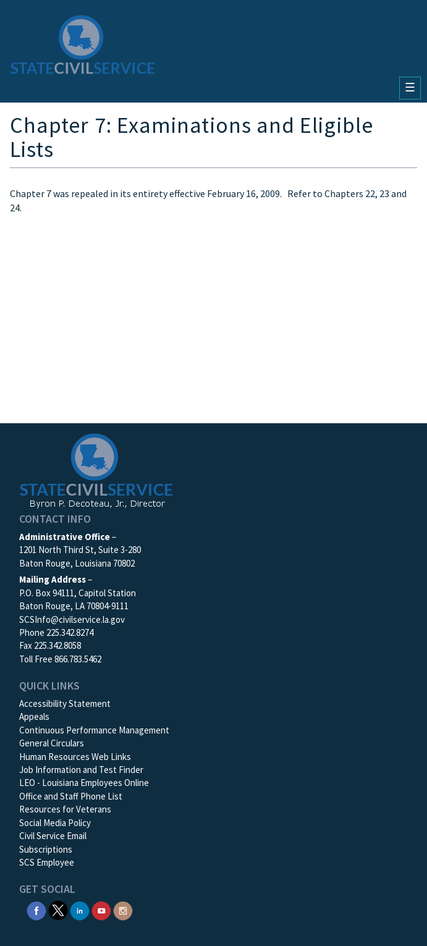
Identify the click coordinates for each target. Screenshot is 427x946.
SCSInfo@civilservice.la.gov (72, 619)
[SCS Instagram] (123, 909)
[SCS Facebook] (36, 909)
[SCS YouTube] (101, 909)
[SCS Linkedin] (80, 909)
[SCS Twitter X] (58, 909)
